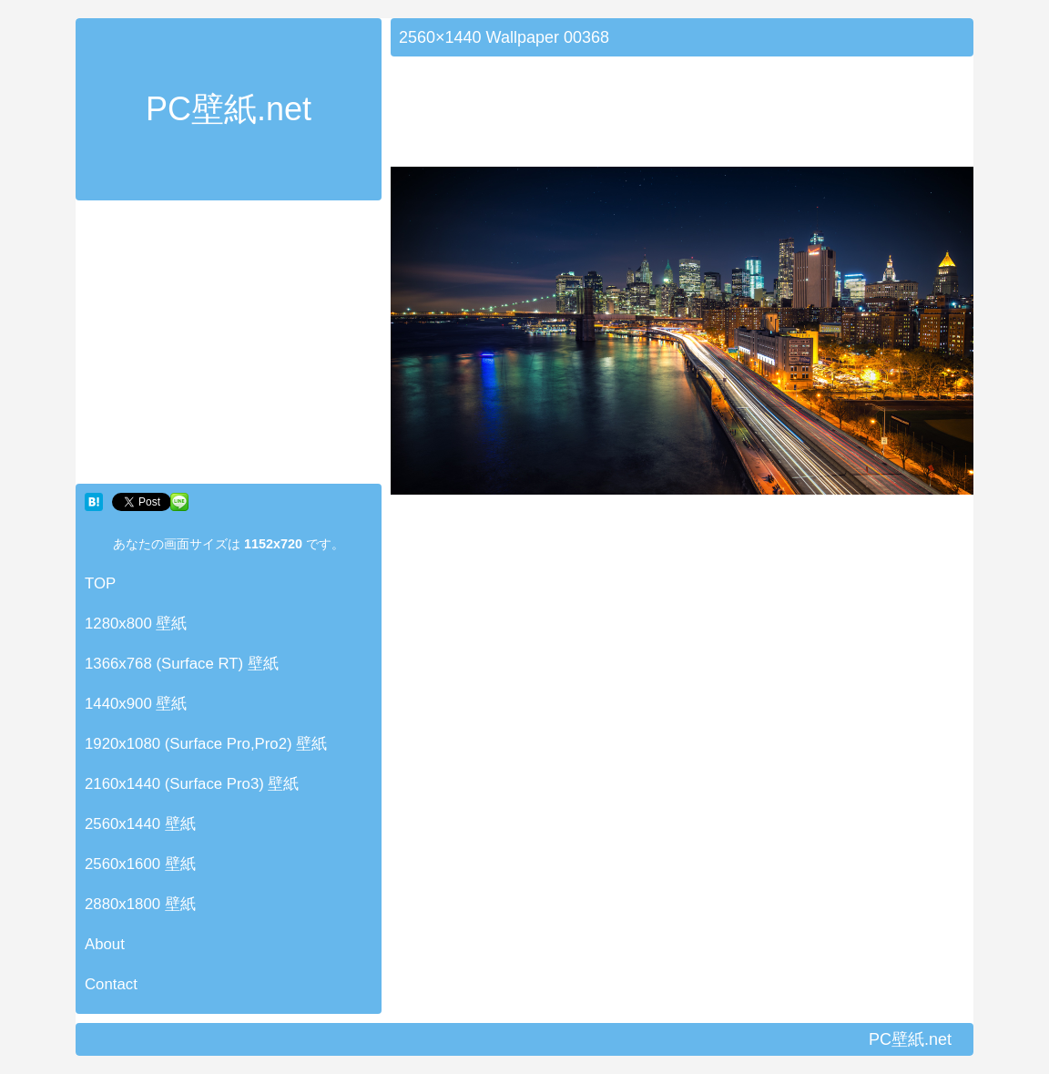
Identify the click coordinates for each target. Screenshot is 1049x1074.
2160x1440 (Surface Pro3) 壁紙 (192, 784)
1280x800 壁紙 (136, 623)
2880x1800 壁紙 (140, 904)
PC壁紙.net (228, 109)
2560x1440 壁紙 (140, 824)
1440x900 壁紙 (136, 703)
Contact (111, 984)
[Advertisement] (229, 346)
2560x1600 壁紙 (140, 864)
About (105, 944)
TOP (100, 583)
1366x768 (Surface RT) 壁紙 (182, 663)
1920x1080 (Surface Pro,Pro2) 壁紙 (206, 743)
